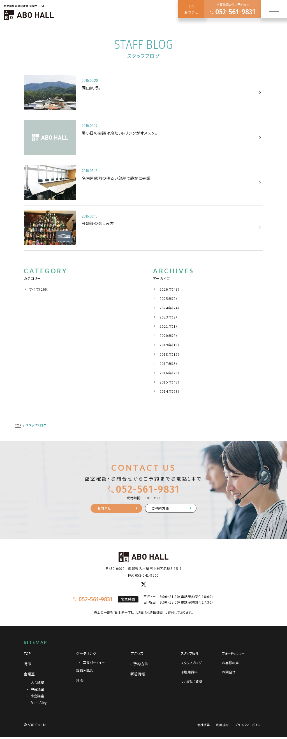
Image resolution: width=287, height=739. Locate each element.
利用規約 (222, 724)
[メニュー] (274, 9)
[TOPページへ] (29, 15)
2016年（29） (169, 372)
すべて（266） (39, 289)
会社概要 (203, 724)
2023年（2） (168, 317)
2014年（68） (169, 391)
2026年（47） (169, 289)
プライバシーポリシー (249, 724)
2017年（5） (168, 363)
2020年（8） (168, 335)
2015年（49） (169, 382)
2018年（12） (169, 354)
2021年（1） (168, 326)
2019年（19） (169, 344)
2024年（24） (169, 307)
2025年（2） (168, 298)
